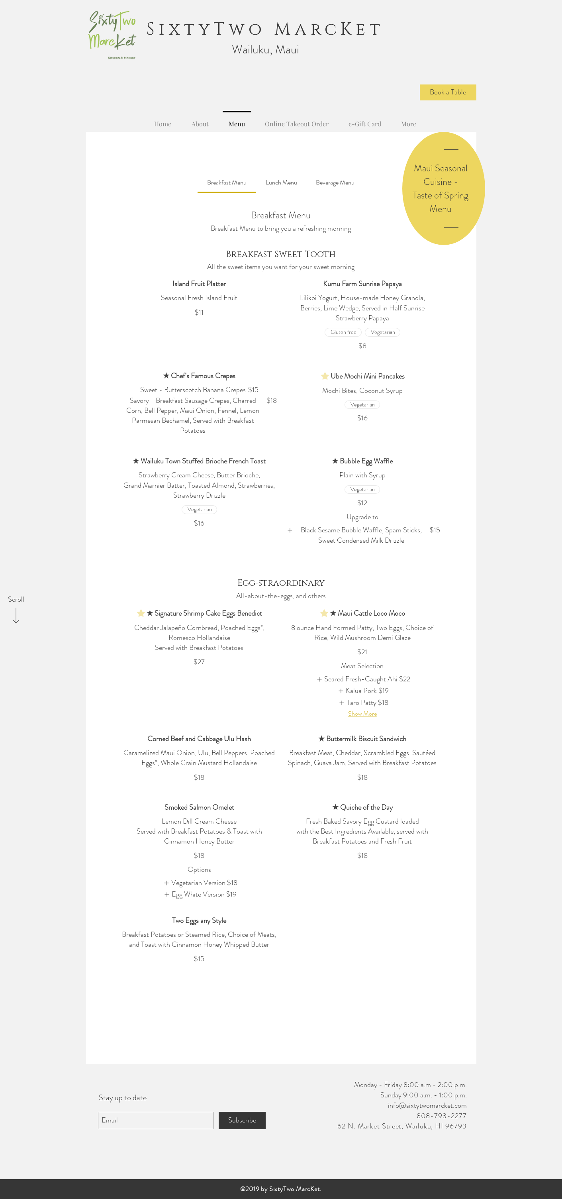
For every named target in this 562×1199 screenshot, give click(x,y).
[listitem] (362, 535)
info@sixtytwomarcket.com (427, 1105)
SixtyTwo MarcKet (265, 29)
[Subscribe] (242, 1120)
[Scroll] (16, 599)
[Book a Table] (448, 92)
